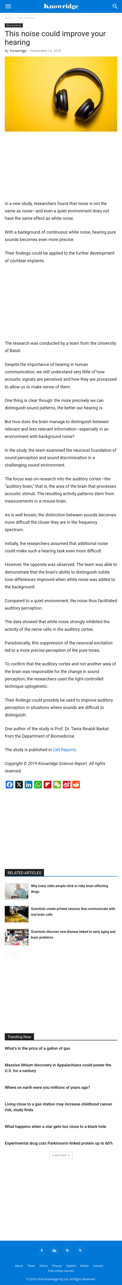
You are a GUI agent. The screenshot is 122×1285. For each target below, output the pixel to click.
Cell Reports (64, 749)
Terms (43, 1266)
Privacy (57, 1266)
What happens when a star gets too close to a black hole (55, 1126)
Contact (98, 1266)
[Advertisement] (40, 167)
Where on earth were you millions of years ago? (47, 1087)
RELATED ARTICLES (24, 873)
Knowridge (18, 50)
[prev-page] (8, 955)
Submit (71, 1266)
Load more (61, 1155)
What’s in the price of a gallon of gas (37, 1048)
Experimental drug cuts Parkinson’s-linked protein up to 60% (59, 1143)
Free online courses (61, 1271)
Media (84, 1266)
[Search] (115, 6)
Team (31, 1266)
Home (9, 18)
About (19, 1266)
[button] (8, 6)
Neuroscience (26, 18)
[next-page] (15, 955)
